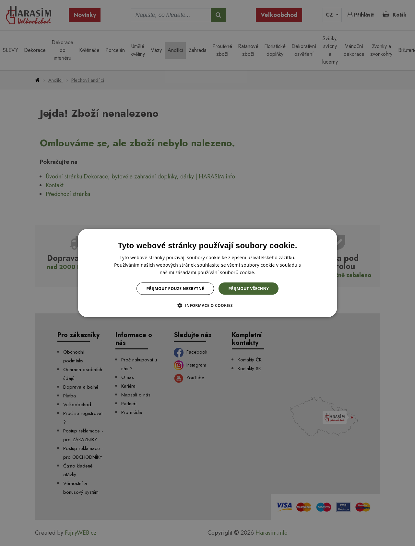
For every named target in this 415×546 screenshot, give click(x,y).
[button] (207, 305)
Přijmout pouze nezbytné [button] (175, 288)
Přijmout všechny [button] (248, 288)
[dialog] (207, 273)
